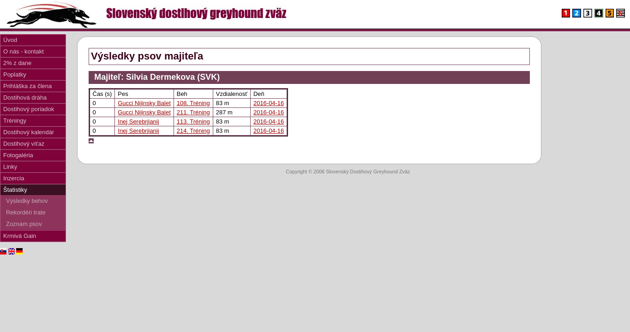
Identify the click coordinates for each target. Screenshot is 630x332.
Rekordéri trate (26, 212)
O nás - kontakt (23, 51)
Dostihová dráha (25, 97)
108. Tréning (193, 103)
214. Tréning (193, 130)
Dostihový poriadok (28, 109)
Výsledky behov (27, 200)
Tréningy (14, 120)
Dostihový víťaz (23, 143)
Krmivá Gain (19, 235)
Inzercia (13, 178)
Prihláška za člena (27, 86)
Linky (10, 166)
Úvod (10, 39)
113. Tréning (193, 121)
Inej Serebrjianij (138, 121)
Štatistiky (15, 189)
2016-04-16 (268, 103)
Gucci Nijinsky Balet (144, 103)
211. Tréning (193, 112)
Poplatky (14, 74)
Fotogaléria (18, 155)
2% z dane (17, 62)
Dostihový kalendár (28, 132)
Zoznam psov (24, 223)
